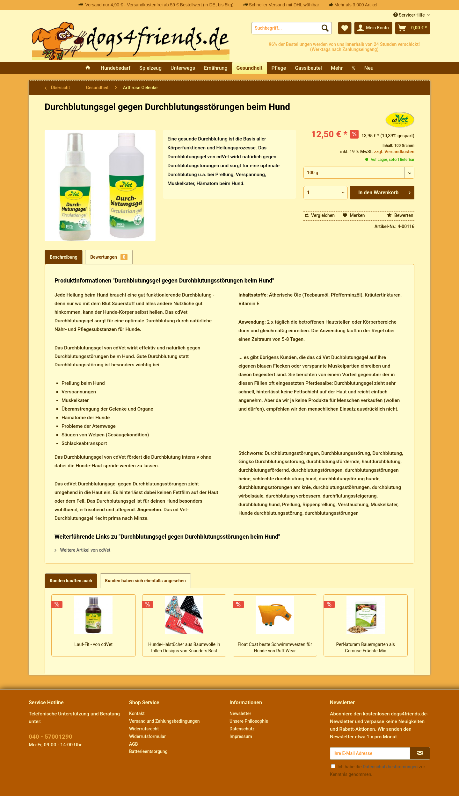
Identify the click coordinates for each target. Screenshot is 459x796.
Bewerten (400, 215)
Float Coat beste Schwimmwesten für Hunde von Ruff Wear (275, 647)
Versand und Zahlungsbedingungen (164, 721)
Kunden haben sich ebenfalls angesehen (145, 580)
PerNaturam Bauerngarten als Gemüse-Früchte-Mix (365, 647)
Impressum (240, 736)
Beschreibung (63, 257)
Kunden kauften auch (71, 580)
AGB (133, 744)
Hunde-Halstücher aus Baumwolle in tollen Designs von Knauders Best (184, 647)
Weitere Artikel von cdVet (82, 550)
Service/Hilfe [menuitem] (409, 15)
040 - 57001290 (50, 736)
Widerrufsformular (147, 736)
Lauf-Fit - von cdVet (93, 644)
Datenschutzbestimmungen (390, 766)
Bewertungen (108, 257)
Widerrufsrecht (144, 728)
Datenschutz (241, 728)
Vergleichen (320, 215)
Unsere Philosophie (248, 721)
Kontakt (137, 713)
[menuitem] (291, 28)
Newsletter (240, 713)
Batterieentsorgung (148, 751)
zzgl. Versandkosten (394, 151)
